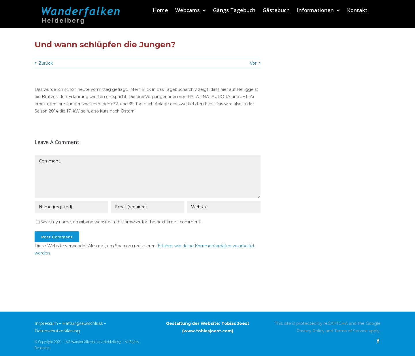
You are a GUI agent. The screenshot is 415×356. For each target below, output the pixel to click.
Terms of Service (351, 330)
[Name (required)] (71, 207)
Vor (253, 63)
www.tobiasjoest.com (208, 330)
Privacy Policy (311, 330)
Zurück (46, 63)
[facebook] (378, 341)
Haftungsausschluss (82, 323)
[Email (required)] (147, 207)
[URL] (224, 207)
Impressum (46, 323)
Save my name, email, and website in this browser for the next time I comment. (120, 222)
